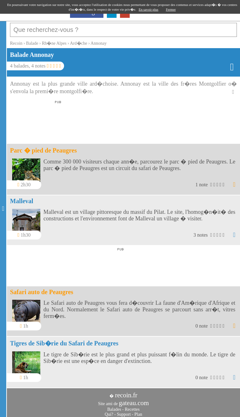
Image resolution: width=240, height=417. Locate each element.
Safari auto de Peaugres (41, 288)
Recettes (132, 406)
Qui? (109, 411)
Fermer (171, 9)
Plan (138, 411)
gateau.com (134, 400)
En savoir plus (148, 9)
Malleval (21, 197)
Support (124, 411)
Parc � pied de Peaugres (43, 147)
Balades (114, 406)
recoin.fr (126, 392)
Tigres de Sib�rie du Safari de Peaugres (64, 340)
